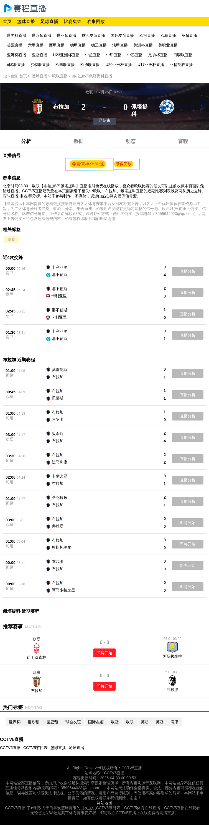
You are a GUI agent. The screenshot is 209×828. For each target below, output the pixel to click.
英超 (145, 722)
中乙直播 (135, 55)
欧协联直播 (90, 64)
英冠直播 (14, 45)
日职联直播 (183, 55)
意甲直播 (36, 45)
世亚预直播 (66, 35)
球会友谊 (73, 722)
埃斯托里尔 (61, 547)
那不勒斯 (59, 274)
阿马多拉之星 (63, 590)
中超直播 (93, 55)
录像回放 (123, 164)
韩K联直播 (16, 64)
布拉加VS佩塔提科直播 (92, 76)
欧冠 (115, 722)
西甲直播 (57, 45)
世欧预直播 (41, 35)
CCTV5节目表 (35, 747)
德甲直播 (78, 45)
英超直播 (189, 35)
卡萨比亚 (59, 476)
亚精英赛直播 (181, 64)
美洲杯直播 (143, 45)
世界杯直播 (16, 35)
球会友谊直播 (93, 35)
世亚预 (52, 722)
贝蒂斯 (57, 398)
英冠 (160, 722)
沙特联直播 (40, 64)
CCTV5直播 (10, 747)
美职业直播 (168, 45)
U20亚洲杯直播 (118, 64)
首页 (7, 21)
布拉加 (57, 377)
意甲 (9, 273)
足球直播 (49, 21)
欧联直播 (168, 35)
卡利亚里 (59, 267)
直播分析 (187, 271)
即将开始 (187, 523)
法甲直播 (120, 45)
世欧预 (33, 722)
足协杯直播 (158, 55)
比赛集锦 (72, 21)
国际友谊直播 (122, 35)
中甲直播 (114, 55)
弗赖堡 (57, 526)
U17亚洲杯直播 (150, 64)
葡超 (9, 375)
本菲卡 (57, 561)
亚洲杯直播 (16, 55)
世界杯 (15, 722)
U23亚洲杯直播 (66, 55)
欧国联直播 (65, 64)
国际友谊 (96, 722)
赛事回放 (96, 21)
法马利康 (59, 462)
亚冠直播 (39, 55)
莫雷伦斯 (59, 369)
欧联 (11, 240)
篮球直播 (26, 21)
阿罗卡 (57, 419)
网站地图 (104, 803)
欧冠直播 (147, 35)
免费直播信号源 (87, 164)
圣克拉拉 (59, 497)
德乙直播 (99, 45)
